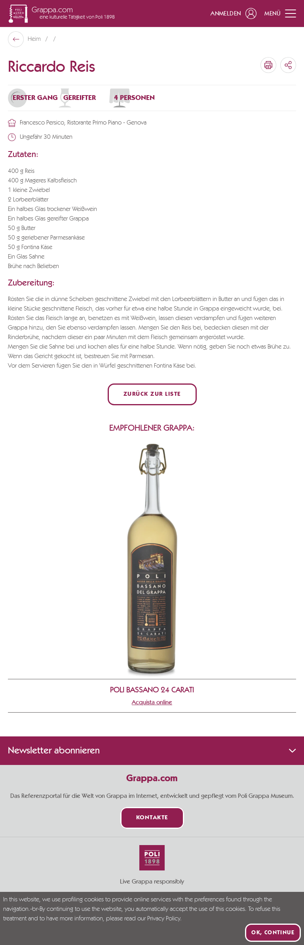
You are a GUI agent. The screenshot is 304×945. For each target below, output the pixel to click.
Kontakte (152, 818)
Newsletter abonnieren (152, 750)
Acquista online (152, 702)
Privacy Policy (163, 919)
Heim (35, 39)
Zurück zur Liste (152, 394)
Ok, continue (272, 932)
